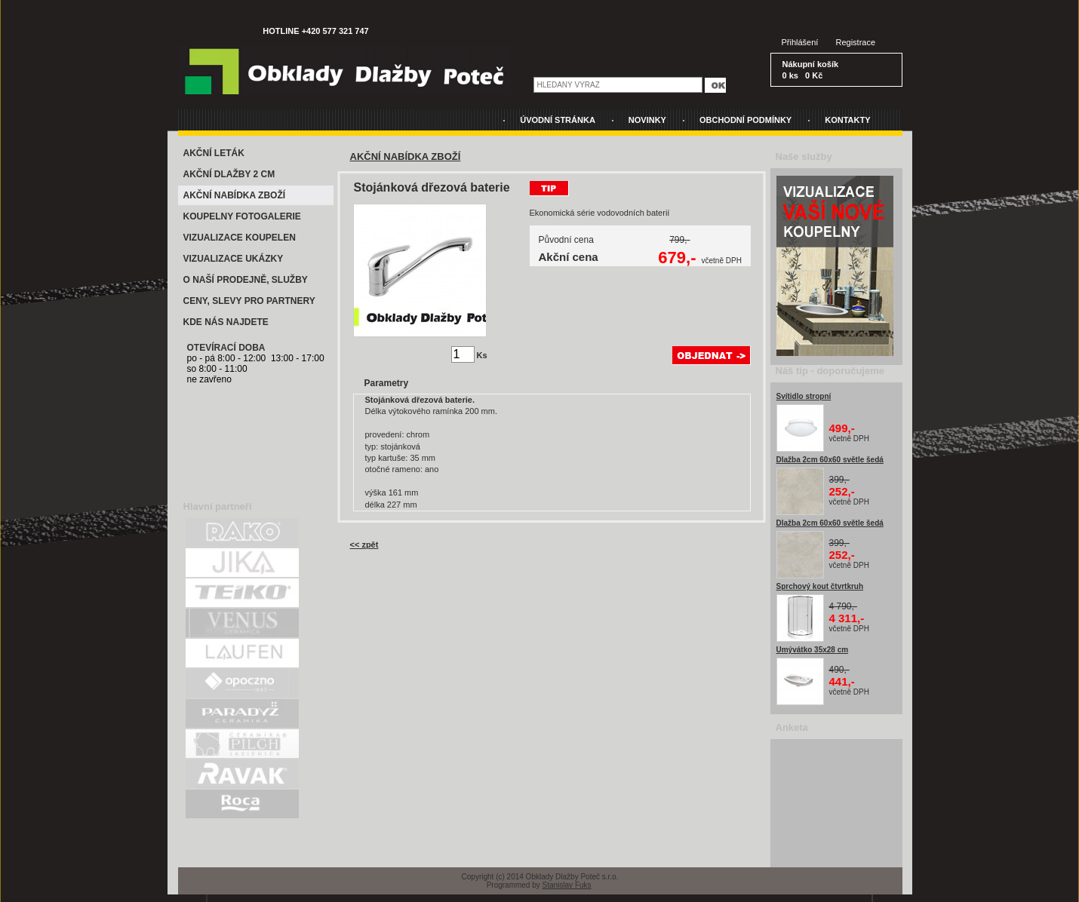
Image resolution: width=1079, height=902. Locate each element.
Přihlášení (800, 42)
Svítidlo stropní (804, 396)
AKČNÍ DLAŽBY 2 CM (229, 174)
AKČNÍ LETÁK (213, 153)
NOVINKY (647, 119)
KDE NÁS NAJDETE (226, 322)
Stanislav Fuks (567, 885)
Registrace (856, 42)
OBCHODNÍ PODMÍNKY (745, 119)
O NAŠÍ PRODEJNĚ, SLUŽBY (245, 280)
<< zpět (364, 544)
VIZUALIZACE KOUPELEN (239, 237)
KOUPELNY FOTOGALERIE (242, 216)
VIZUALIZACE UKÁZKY (233, 258)
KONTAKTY (847, 119)
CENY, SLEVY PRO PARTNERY (249, 301)
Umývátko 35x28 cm (812, 650)
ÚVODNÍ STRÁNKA (557, 119)
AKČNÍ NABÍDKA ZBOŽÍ (234, 195)
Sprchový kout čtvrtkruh (820, 586)
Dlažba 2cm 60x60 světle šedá (830, 460)
